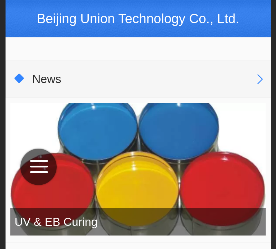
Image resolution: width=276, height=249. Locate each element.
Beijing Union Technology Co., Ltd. (138, 18)
